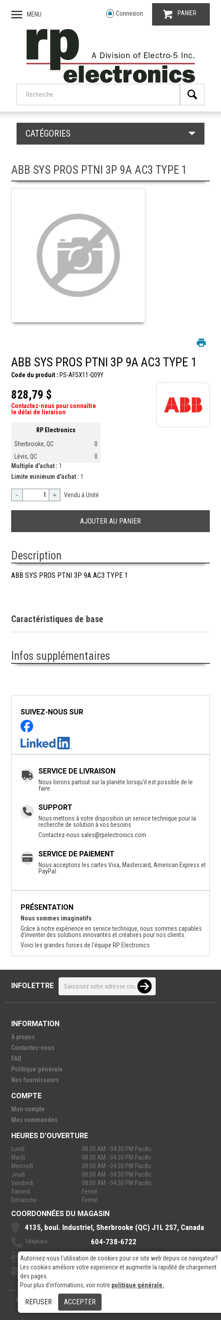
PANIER (179, 14)
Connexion (124, 13)
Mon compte (28, 1109)
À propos (23, 1037)
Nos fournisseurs (35, 1080)
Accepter (80, 1302)
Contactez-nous (33, 1047)
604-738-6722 (113, 1241)
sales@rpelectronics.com (113, 834)
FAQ (16, 1058)
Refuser (38, 1302)
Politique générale (37, 1069)
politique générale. (137, 1285)
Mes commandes (34, 1119)
